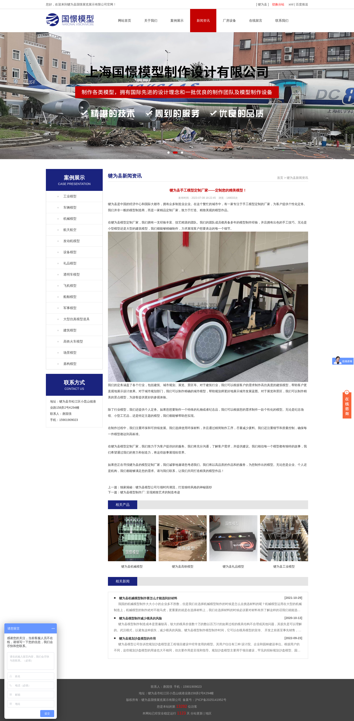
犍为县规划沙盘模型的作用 (137, 638)
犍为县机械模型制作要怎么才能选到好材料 (148, 598)
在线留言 (255, 20)
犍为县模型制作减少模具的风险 (140, 618)
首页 (280, 177)
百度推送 (302, 4)
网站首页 (124, 20)
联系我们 (281, 20)
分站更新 (197, 713)
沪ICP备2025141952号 (210, 700)
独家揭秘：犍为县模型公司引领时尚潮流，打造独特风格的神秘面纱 (166, 487)
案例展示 (177, 20)
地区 (208, 713)
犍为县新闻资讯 (297, 177)
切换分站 (278, 4)
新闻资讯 (203, 20)
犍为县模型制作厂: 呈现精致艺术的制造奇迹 (150, 492)
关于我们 (150, 20)
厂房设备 (229, 20)
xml (291, 4)
